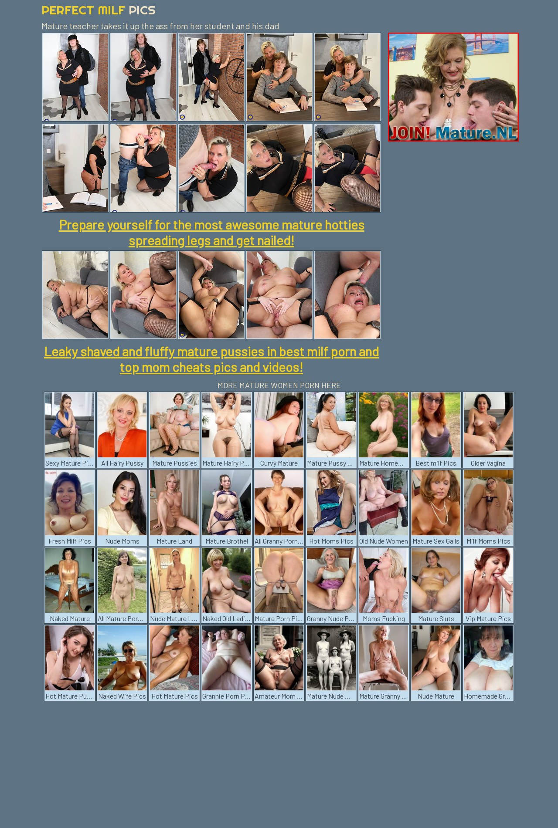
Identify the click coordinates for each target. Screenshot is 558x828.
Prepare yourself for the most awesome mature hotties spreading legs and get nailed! (211, 232)
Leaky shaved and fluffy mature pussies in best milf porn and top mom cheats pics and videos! (211, 359)
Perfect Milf (98, 9)
